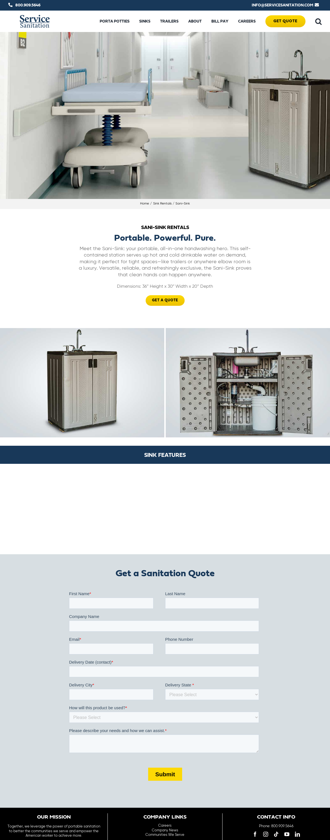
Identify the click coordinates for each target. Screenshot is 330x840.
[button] (318, 21)
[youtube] (286, 834)
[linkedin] (297, 834)
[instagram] (265, 834)
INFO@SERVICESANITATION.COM (282, 5)
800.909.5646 (27, 5)
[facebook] (255, 834)
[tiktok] (276, 834)
